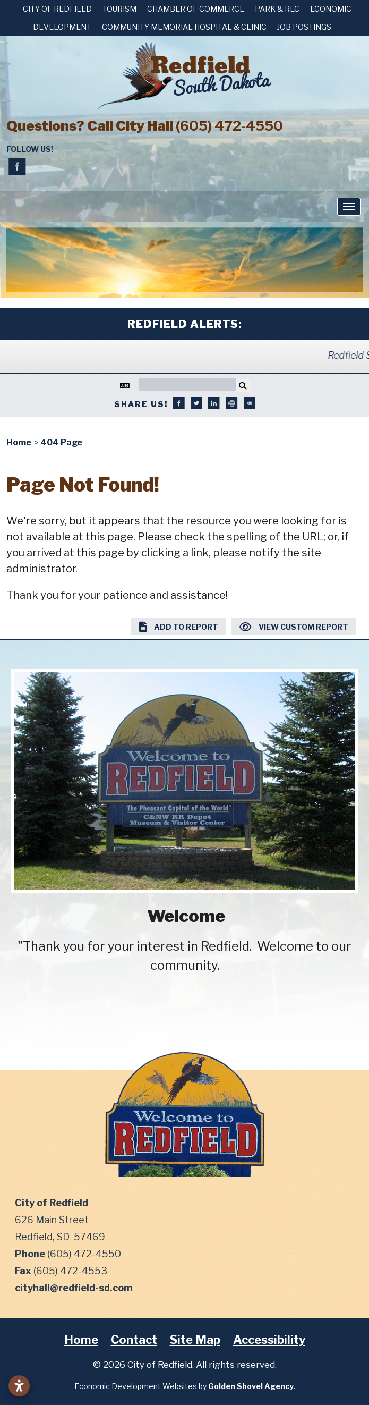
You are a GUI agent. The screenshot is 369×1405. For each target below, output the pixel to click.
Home (81, 1340)
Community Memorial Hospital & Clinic (184, 26)
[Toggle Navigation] (349, 207)
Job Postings (304, 26)
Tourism (119, 8)
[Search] (187, 384)
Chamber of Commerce (195, 8)
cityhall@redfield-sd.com (74, 1287)
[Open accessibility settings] (19, 1385)
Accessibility (269, 1340)
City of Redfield (57, 8)
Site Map (195, 1340)
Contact (134, 1340)
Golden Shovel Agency (251, 1386)
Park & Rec (277, 8)
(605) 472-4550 (229, 125)
